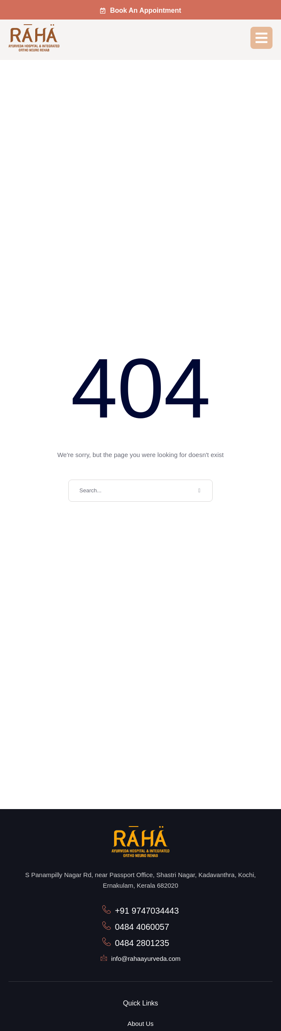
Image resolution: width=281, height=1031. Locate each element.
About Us (140, 1023)
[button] (140, 10)
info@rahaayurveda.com (146, 958)
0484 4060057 (142, 927)
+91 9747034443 (147, 910)
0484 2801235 (142, 943)
